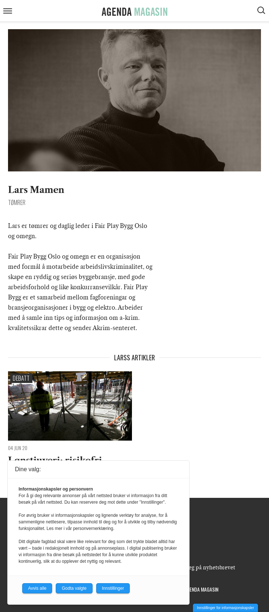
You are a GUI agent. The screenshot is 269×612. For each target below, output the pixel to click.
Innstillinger (113, 588)
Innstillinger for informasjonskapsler (225, 608)
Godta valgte (74, 588)
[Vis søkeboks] (262, 11)
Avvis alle (37, 588)
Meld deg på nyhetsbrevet (203, 567)
